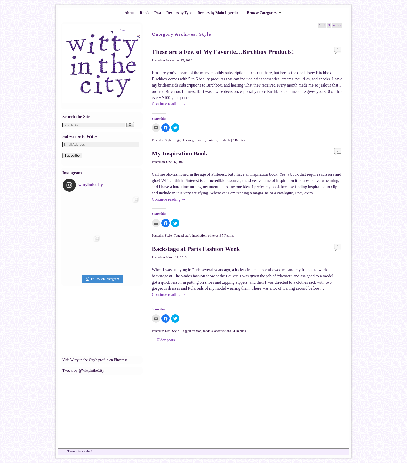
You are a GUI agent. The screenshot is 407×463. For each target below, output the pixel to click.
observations (222, 331)
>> (339, 25)
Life (167, 331)
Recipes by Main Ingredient (220, 13)
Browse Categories (262, 14)
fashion (196, 331)
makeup (212, 140)
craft (188, 235)
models (208, 331)
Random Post (150, 13)
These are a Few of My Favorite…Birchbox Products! (223, 51)
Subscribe (72, 156)
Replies (239, 140)
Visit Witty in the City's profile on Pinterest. (95, 360)
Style (168, 140)
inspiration (199, 235)
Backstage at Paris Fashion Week (196, 248)
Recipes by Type (179, 13)
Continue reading (169, 104)
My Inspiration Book (179, 153)
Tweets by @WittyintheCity (83, 370)
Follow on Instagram (102, 279)
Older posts (163, 340)
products (224, 140)
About (129, 13)
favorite (200, 140)
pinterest (213, 235)
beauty (189, 140)
